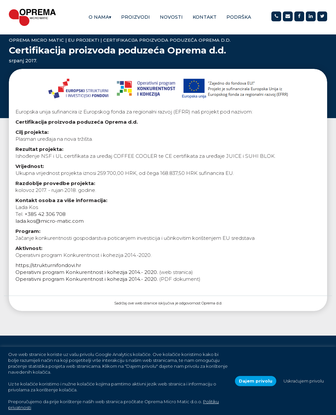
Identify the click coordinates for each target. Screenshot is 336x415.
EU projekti (83, 40)
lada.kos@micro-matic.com (49, 221)
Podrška (238, 17)
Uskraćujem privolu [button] (304, 381)
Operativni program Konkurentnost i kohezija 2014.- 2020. (86, 272)
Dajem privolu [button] (255, 381)
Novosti (171, 17)
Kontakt (205, 17)
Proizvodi (135, 17)
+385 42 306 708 (45, 214)
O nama (100, 17)
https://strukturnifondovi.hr (48, 265)
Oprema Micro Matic (36, 40)
